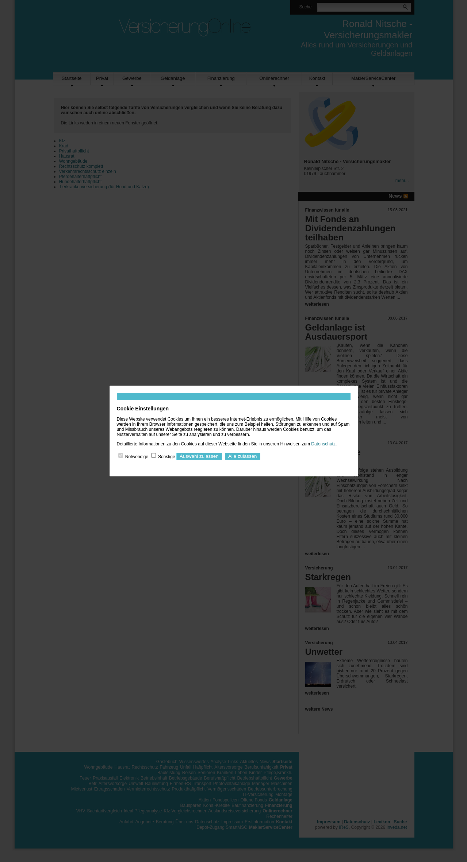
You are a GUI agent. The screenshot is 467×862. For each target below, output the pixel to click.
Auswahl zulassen (199, 456)
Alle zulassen (242, 456)
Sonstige (166, 456)
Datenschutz (323, 444)
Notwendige (136, 456)
